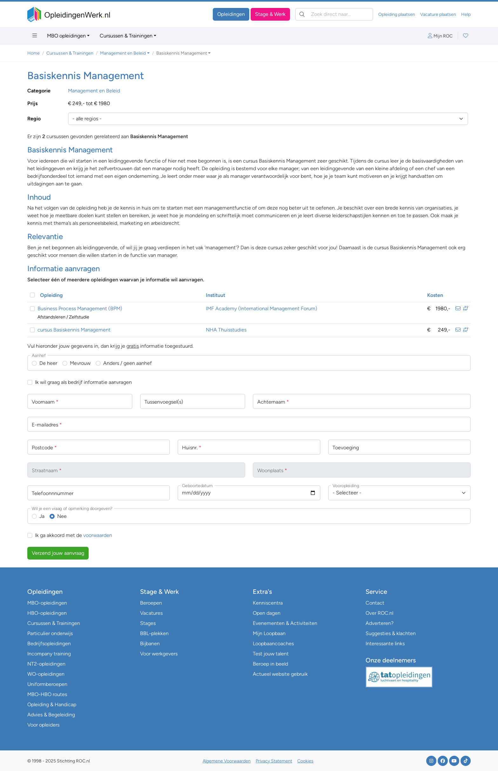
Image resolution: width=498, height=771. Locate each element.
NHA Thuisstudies (226, 330)
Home (33, 53)
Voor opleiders (43, 725)
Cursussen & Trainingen (126, 36)
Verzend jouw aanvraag (58, 553)
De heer (48, 363)
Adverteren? (380, 623)
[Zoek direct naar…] (334, 14)
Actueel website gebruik (280, 674)
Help (466, 14)
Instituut (215, 295)
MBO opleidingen (66, 36)
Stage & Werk (270, 14)
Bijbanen (150, 643)
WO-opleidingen (45, 674)
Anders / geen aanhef (127, 363)
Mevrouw (80, 363)
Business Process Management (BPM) (79, 308)
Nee (62, 516)
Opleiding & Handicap (51, 704)
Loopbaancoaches (273, 643)
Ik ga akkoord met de (73, 535)
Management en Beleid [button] (123, 53)
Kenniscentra (268, 603)
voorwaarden (97, 535)
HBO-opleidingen (47, 613)
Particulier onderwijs (50, 633)
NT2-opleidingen (46, 664)
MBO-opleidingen (47, 603)
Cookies (305, 761)
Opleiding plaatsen (396, 14)
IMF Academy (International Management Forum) (261, 308)
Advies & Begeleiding (51, 715)
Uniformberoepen (47, 684)
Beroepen (151, 603)
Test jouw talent (271, 654)
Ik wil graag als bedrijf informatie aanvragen (83, 382)
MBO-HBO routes (47, 694)
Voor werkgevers (159, 654)
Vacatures (151, 613)
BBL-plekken (154, 633)
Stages (148, 623)
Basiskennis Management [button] (181, 53)
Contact (375, 603)
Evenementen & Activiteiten (285, 623)
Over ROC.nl (379, 613)
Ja (41, 516)
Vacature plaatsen (438, 14)
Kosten (435, 295)
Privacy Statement (274, 761)
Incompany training (49, 654)
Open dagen (266, 613)
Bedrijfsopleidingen (49, 643)
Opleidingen (231, 14)
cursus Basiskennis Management (74, 330)
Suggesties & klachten (391, 633)
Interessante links (385, 643)
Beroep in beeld (270, 664)
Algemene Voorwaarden (227, 761)
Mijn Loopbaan (269, 633)
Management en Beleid (94, 91)
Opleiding (51, 295)
